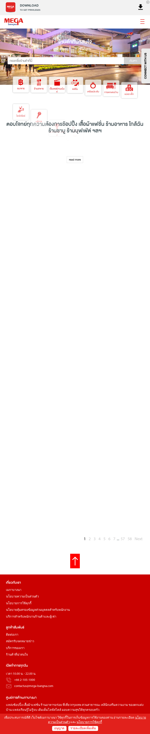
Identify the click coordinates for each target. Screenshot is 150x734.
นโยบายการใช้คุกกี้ (18, 603)
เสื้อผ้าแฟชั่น (31, 705)
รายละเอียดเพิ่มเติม (83, 728)
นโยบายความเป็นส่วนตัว (22, 596)
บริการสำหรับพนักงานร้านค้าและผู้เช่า (31, 616)
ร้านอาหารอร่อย (51, 705)
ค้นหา (133, 60)
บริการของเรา (15, 648)
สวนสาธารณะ (91, 705)
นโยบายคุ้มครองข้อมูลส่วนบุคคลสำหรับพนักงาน (38, 610)
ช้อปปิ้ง (69, 124)
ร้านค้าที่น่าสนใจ (17, 654)
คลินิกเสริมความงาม (114, 705)
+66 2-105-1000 (24, 680)
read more (75, 159)
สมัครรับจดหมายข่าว (20, 641)
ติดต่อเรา (12, 634)
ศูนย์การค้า (13, 697)
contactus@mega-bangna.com (33, 686)
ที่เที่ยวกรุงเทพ (72, 705)
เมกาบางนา (13, 590)
